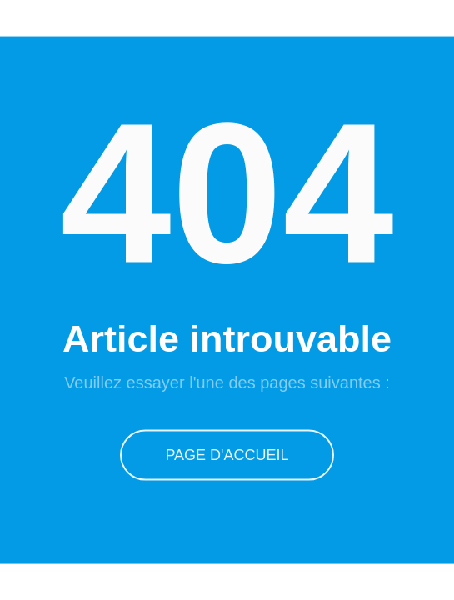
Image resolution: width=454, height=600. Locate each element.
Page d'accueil (226, 454)
